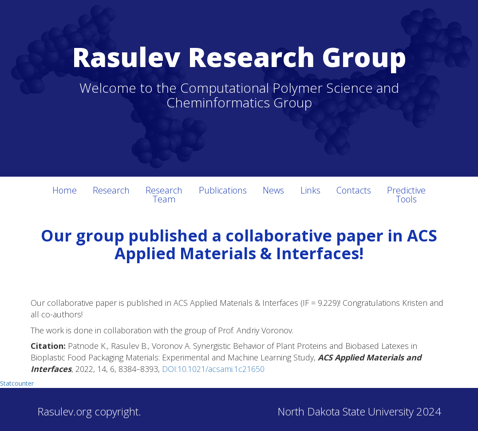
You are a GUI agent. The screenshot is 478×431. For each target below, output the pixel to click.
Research (111, 190)
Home (64, 190)
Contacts (353, 190)
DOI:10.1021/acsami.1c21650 (213, 369)
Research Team (164, 194)
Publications (223, 190)
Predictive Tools (406, 194)
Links (310, 190)
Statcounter (17, 383)
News (273, 190)
